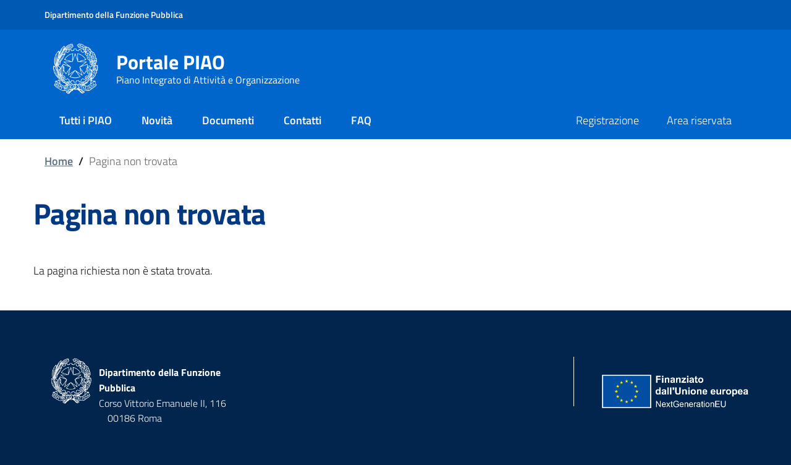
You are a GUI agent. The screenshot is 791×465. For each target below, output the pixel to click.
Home (58, 161)
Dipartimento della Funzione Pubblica (113, 14)
